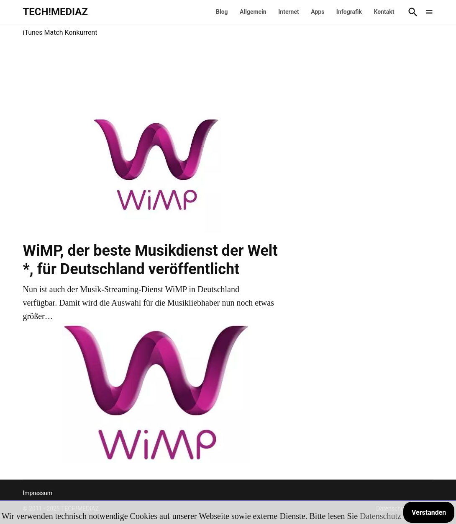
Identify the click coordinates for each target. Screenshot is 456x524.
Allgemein (253, 11)
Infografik (349, 11)
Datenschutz (380, 516)
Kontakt (384, 11)
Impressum (37, 493)
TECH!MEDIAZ (55, 12)
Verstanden (429, 512)
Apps (317, 11)
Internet (288, 11)
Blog (222, 11)
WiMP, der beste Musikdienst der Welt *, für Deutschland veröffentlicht (150, 260)
